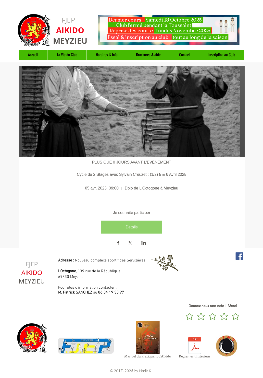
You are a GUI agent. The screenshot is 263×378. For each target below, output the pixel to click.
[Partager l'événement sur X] (130, 243)
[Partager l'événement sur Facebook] (118, 243)
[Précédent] (102, 30)
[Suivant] (235, 30)
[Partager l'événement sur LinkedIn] (143, 243)
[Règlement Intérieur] (194, 348)
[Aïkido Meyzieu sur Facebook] (239, 256)
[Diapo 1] (168, 39)
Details (132, 227)
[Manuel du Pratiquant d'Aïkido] (148, 340)
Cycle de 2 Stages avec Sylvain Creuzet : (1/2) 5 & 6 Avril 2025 (131, 174)
